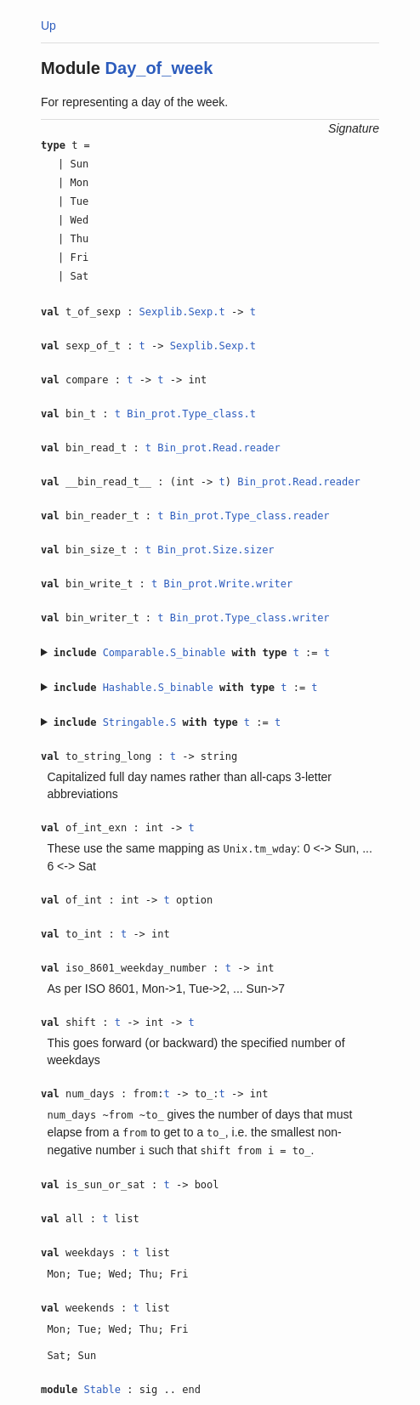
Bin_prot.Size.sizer (215, 550)
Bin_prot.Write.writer (228, 584)
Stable (102, 1390)
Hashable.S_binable (158, 688)
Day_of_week (159, 68)
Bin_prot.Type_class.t (191, 414)
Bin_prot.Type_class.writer (250, 618)
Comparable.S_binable (164, 653)
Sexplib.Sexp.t (182, 312)
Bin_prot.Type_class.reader (250, 516)
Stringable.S (140, 722)
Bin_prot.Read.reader (219, 448)
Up (48, 25)
